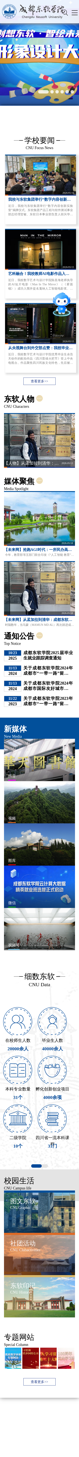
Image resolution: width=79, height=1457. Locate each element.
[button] (43, 91)
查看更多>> (39, 381)
